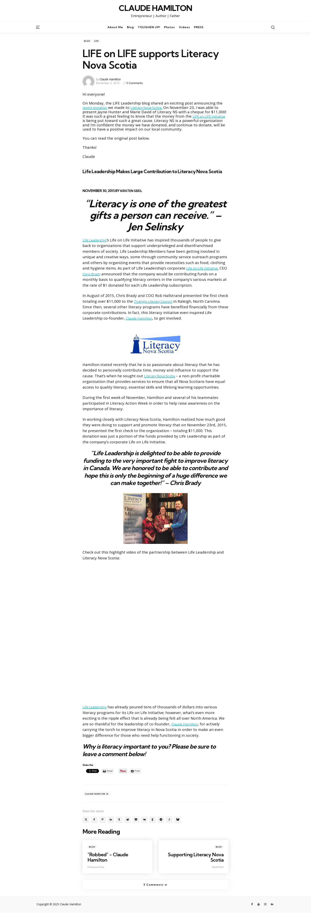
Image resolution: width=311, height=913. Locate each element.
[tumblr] (119, 819)
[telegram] (160, 819)
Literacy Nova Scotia (162, 375)
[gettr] (169, 819)
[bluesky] (177, 819)
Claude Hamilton (110, 79)
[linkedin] (111, 819)
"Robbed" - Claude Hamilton (108, 857)
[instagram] (265, 904)
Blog (87, 41)
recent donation (97, 107)
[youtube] (257, 904)
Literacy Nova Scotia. (154, 107)
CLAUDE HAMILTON (155, 8)
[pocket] (135, 819)
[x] (86, 819)
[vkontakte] (144, 819)
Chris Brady (119, 273)
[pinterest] (102, 819)
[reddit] (127, 819)
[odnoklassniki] (152, 819)
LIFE (96, 41)
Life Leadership (96, 240)
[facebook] (94, 819)
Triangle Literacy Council (156, 301)
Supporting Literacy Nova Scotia (195, 857)
